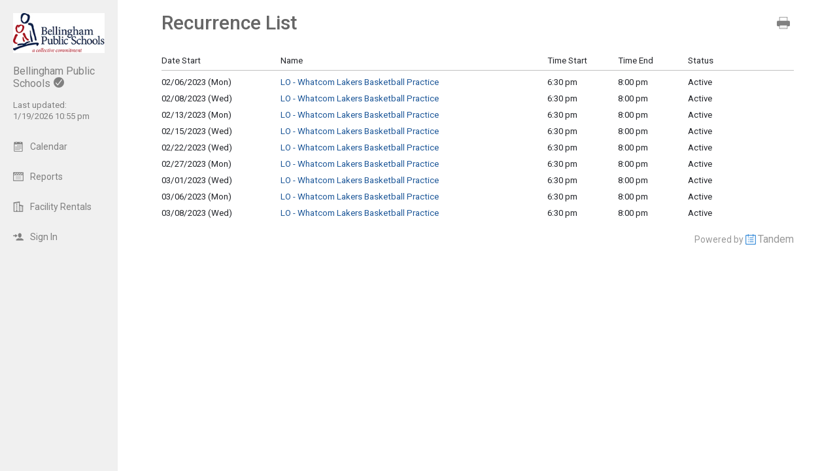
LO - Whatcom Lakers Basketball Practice (360, 82)
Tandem (776, 239)
